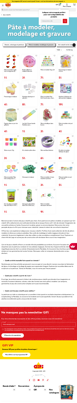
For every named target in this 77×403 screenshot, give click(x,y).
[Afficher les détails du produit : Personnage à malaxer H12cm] (66, 61)
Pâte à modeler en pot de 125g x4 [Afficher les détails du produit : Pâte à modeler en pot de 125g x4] (65, 177)
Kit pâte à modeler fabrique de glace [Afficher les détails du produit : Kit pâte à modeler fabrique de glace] (64, 151)
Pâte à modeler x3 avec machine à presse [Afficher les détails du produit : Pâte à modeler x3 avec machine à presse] (47, 177)
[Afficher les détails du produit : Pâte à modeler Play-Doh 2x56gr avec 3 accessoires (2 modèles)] (11, 169)
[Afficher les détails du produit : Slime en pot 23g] (11, 142)
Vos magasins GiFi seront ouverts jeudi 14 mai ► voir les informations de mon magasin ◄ (38, 1)
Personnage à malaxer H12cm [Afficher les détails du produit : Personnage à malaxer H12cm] (65, 70)
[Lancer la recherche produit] (2, 9)
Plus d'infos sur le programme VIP (16, 355)
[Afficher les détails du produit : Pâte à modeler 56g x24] (47, 61)
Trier (58, 50)
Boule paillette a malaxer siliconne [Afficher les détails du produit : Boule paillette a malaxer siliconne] (27, 70)
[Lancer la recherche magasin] (65, 21)
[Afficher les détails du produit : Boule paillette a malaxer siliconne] (29, 61)
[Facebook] (29, 380)
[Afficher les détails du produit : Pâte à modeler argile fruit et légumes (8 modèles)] (11, 61)
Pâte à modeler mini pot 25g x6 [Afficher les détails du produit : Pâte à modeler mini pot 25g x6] (66, 124)
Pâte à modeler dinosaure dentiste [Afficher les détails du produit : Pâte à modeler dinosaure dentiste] (46, 204)
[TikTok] (47, 380)
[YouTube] (38, 380)
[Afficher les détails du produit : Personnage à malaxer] (11, 88)
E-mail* (4, 322)
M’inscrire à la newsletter (12, 335)
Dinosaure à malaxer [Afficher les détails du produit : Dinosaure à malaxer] (28, 177)
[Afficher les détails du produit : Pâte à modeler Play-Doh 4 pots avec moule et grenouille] (47, 88)
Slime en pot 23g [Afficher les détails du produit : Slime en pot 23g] (9, 150)
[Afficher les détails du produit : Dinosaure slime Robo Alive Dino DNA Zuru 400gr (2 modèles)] (29, 195)
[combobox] (38, 10)
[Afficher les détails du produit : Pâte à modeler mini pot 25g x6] (66, 115)
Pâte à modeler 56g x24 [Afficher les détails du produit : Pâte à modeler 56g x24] (48, 70)
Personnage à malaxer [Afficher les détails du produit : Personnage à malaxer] (10, 96)
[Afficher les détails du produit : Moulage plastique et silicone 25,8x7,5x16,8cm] (29, 88)
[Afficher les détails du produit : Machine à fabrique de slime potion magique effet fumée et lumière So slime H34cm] (66, 88)
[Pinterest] (43, 380)
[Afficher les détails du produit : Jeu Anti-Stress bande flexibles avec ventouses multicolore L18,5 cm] (29, 115)
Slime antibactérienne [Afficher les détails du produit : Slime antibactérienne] (47, 150)
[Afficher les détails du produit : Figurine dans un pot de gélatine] (11, 115)
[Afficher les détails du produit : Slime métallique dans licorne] (47, 115)
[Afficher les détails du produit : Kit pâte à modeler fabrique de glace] (66, 142)
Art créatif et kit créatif (66, 45)
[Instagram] (34, 380)
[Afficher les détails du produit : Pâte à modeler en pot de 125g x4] (66, 169)
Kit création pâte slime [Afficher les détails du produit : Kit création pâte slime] (28, 150)
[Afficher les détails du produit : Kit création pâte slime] (29, 142)
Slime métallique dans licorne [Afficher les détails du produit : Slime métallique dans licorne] (47, 124)
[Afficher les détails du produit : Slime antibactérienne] (47, 142)
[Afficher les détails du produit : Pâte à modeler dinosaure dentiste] (47, 195)
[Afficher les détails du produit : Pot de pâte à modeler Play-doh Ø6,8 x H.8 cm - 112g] (11, 195)
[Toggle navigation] (2, 5)
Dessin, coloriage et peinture (14, 45)
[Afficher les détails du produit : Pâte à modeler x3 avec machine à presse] (47, 169)
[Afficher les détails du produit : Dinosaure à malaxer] (29, 169)
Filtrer (69, 50)
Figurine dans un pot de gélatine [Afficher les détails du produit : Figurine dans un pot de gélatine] (11, 124)
